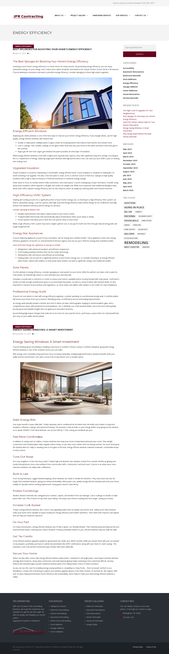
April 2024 (127, 153)
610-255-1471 (128, 617)
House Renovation (131, 94)
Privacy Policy (138, 647)
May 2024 (127, 149)
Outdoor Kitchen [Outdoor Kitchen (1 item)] (131, 238)
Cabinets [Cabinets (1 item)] (138, 212)
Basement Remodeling (60, 617)
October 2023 (129, 164)
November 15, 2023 (23, 334)
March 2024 (128, 156)
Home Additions (130, 90)
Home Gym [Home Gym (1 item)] (137, 225)
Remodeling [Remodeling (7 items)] (136, 242)
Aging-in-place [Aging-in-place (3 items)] (134, 207)
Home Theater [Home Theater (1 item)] (129, 229)
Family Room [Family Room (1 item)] (146, 220)
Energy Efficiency (23, 46)
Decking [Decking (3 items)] (129, 216)
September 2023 (130, 168)
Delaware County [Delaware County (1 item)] (145, 216)
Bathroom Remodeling (60, 610)
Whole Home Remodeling (61, 621)
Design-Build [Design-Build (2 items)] (131, 220)
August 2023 (128, 171)
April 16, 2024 (20, 53)
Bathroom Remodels (94, 606)
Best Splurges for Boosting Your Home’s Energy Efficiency (52, 49)
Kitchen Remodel (130, 98)
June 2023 (127, 179)
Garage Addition (130, 86)
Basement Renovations (133, 72)
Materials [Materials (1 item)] (141, 234)
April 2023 (127, 186)
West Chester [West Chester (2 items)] (131, 247)
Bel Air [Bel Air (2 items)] (128, 211)
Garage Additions (57, 628)
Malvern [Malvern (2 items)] (129, 233)
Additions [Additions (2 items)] (129, 203)
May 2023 (127, 183)
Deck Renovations (93, 613)
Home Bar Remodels (94, 621)
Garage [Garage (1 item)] (127, 225)
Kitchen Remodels (93, 617)
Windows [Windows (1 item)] (146, 247)
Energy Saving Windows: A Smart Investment (43, 329)
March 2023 (128, 190)
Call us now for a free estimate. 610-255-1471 (133, 3)
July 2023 (127, 175)
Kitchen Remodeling (58, 613)
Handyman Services (58, 606)
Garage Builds (91, 624)
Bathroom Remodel (132, 75)
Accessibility (128, 68)
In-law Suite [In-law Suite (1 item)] (142, 229)
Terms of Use (151, 647)
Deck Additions (130, 79)
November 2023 (130, 160)
